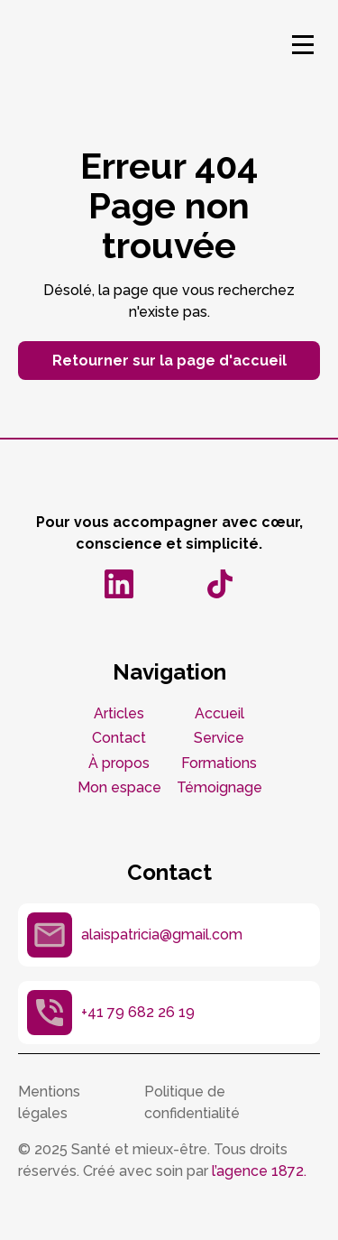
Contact (119, 737)
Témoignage (219, 787)
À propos (119, 763)
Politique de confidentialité (192, 1102)
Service (219, 737)
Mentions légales (49, 1102)
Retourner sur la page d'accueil (169, 360)
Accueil (219, 713)
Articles (119, 713)
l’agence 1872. (259, 1171)
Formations (219, 763)
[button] (302, 44)
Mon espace (119, 787)
